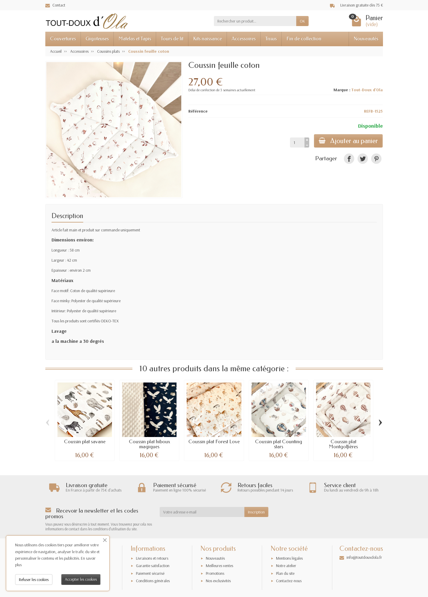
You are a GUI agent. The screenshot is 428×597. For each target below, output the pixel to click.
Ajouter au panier (348, 141)
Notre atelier (286, 565)
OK (302, 21)
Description (67, 216)
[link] (349, 158)
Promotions (215, 573)
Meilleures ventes (219, 565)
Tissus (271, 38)
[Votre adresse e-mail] (202, 512)
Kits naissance (207, 38)
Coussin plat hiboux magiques (149, 444)
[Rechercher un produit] (255, 21)
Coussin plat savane (84, 441)
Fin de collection (303, 38)
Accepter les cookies (81, 579)
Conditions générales (153, 580)
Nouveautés (366, 38)
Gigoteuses (97, 38)
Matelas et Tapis (134, 38)
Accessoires (244, 38)
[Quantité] (297, 142)
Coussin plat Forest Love (214, 441)
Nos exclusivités (218, 580)
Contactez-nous (289, 580)
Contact (55, 5)
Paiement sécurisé (150, 573)
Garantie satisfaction (152, 565)
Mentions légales (289, 558)
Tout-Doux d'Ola (367, 89)
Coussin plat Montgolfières (343, 444)
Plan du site (285, 573)
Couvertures (63, 38)
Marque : (342, 89)
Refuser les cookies (34, 579)
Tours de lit (172, 38)
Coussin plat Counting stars (278, 444)
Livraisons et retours (152, 558)
